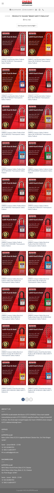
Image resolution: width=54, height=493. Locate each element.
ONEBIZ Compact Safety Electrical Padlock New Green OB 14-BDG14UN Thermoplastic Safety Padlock (39, 317)
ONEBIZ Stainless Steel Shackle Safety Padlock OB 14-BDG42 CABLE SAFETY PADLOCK (13, 390)
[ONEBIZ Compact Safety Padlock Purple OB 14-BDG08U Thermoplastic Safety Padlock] (14, 226)
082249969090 (16, 10)
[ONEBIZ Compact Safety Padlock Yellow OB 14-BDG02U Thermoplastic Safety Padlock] (40, 117)
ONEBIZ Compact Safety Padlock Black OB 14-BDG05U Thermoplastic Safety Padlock (14, 207)
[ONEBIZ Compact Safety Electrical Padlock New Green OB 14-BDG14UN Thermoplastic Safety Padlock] (40, 300)
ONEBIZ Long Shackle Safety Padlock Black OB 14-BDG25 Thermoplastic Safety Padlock (39, 97)
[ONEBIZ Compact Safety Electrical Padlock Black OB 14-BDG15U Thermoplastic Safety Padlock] (14, 300)
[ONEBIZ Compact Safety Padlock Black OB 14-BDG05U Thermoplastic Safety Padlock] (14, 190)
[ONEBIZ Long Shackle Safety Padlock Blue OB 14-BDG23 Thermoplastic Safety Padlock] (14, 80)
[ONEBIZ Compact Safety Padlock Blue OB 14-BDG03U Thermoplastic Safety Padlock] (14, 153)
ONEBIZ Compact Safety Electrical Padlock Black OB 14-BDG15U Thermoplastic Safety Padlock (12, 317)
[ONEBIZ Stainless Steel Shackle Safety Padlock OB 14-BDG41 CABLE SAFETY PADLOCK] (40, 336)
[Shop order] (27, 26)
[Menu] (3, 3)
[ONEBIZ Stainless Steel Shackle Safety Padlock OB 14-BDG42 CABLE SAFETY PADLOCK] (14, 373)
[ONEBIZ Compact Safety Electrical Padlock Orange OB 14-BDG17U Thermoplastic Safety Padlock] (14, 336)
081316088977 (29, 10)
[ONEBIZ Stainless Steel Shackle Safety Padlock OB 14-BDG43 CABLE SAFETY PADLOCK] (40, 373)
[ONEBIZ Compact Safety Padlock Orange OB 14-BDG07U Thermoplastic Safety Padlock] (40, 190)
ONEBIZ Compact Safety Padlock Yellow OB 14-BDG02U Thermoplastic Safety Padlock (39, 134)
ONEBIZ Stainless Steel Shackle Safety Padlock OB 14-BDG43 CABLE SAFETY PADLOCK (40, 390)
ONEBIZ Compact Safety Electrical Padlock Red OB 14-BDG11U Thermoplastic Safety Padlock (38, 244)
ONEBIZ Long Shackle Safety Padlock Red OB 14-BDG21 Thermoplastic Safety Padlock (13, 61)
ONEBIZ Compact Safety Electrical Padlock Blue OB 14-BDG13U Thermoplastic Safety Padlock (38, 280)
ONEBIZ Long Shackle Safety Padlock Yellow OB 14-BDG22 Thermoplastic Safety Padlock (39, 61)
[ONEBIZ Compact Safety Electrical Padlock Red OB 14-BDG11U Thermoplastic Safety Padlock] (40, 226)
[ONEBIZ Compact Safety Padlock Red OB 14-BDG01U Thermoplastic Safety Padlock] (14, 117)
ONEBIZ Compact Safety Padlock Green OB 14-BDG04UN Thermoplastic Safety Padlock (40, 170)
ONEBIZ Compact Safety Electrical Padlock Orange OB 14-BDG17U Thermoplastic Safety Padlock (12, 353)
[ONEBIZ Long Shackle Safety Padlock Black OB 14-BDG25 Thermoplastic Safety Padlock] (40, 80)
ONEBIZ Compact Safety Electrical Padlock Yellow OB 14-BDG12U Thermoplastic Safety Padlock (12, 280)
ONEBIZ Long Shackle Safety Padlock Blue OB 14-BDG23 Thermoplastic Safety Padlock (13, 97)
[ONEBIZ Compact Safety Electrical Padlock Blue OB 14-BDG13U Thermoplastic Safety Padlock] (40, 263)
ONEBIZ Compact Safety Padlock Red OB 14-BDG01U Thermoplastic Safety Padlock (13, 134)
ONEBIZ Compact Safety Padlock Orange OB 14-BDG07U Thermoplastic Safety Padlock (40, 207)
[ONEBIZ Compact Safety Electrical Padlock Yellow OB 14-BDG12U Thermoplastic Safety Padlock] (14, 263)
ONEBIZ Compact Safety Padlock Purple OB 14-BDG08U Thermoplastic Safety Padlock (13, 244)
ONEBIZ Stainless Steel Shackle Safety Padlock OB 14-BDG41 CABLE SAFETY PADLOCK (40, 353)
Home (7, 16)
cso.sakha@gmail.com (10, 452)
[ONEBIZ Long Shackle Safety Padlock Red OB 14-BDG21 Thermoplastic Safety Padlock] (14, 44)
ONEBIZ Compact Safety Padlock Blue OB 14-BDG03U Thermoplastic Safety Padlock (13, 170)
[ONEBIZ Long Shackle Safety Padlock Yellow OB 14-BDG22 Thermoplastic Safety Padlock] (40, 44)
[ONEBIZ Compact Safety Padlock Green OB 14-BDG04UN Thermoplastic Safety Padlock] (40, 153)
